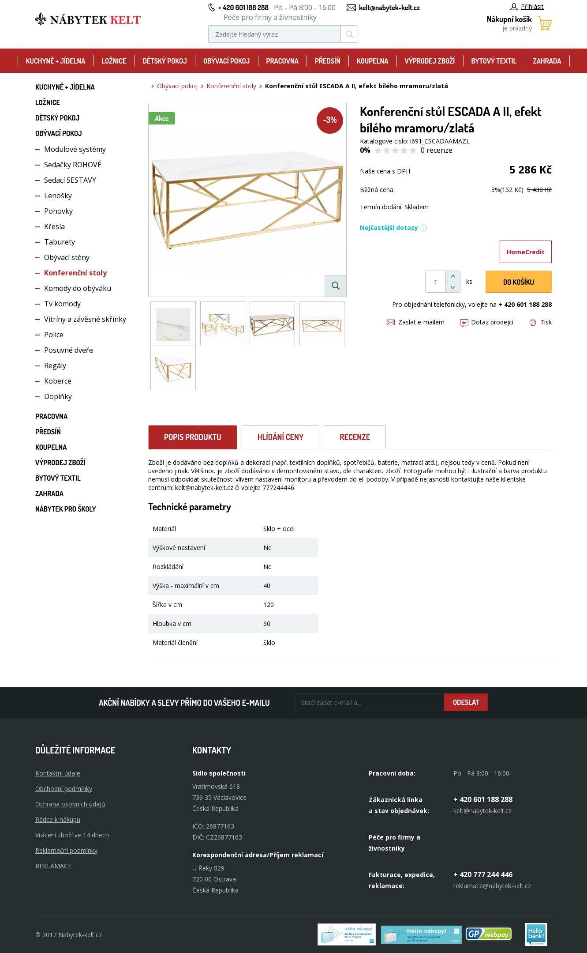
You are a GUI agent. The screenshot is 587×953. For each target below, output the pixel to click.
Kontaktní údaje (57, 773)
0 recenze (436, 150)
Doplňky (58, 396)
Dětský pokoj (165, 61)
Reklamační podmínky (66, 850)
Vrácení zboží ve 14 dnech (72, 835)
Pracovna (282, 61)
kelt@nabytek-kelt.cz (389, 7)
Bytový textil (493, 61)
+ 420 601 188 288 (243, 7)
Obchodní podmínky (63, 788)
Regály (55, 365)
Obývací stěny (67, 257)
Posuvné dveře (68, 350)
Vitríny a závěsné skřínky (85, 319)
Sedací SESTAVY (70, 180)
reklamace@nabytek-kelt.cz (492, 885)
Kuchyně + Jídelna (56, 61)
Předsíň (327, 61)
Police (54, 334)
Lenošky (58, 195)
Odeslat (466, 702)
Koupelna (372, 61)
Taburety (59, 242)
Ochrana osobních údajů (70, 804)
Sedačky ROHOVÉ (72, 165)
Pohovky (58, 211)
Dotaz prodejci (486, 322)
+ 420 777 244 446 (482, 874)
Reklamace (53, 866)
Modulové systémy (75, 149)
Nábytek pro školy (65, 509)
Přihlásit (527, 6)
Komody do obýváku (77, 288)
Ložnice (114, 61)
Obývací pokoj (226, 61)
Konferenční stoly (75, 273)
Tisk (541, 322)
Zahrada (547, 61)
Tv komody (62, 304)
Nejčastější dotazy (393, 227)
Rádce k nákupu (57, 819)
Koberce (57, 381)
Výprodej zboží (430, 61)
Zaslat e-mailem (416, 322)
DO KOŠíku (518, 282)
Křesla (54, 226)
